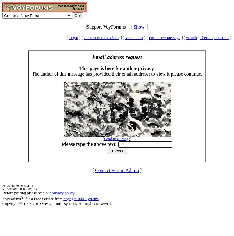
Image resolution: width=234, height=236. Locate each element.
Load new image (117, 138)
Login (73, 37)
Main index (134, 37)
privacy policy (63, 193)
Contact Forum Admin (101, 37)
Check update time (214, 37)
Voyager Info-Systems (81, 198)
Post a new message (164, 37)
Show (138, 27)
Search (191, 37)
